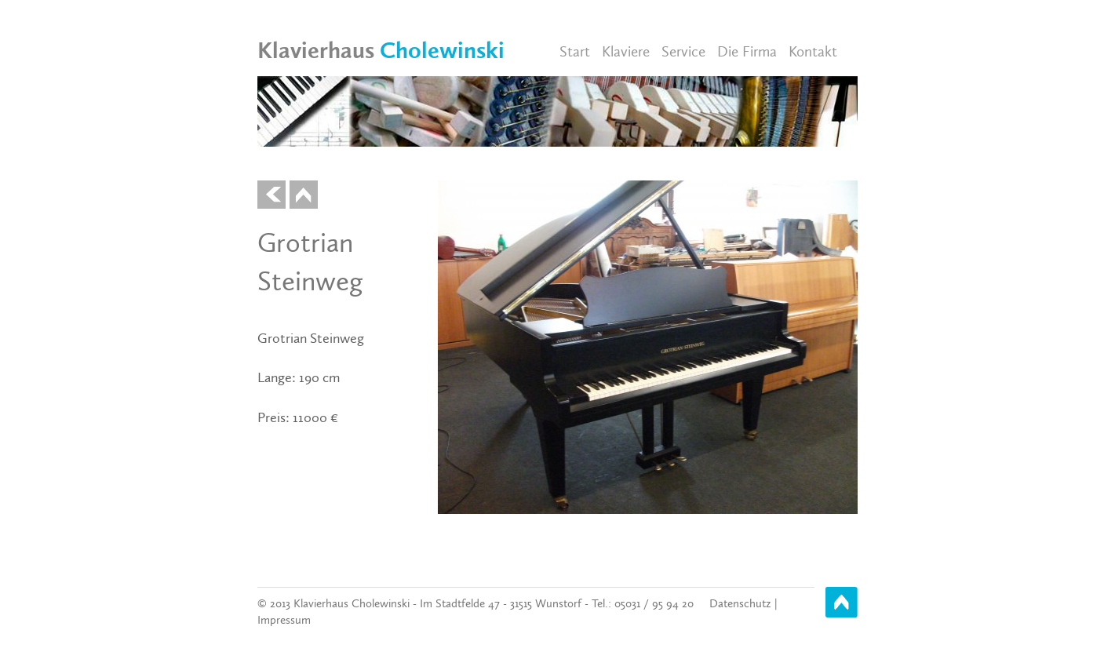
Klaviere (626, 51)
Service (683, 51)
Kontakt (813, 51)
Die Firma (747, 51)
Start (574, 51)
